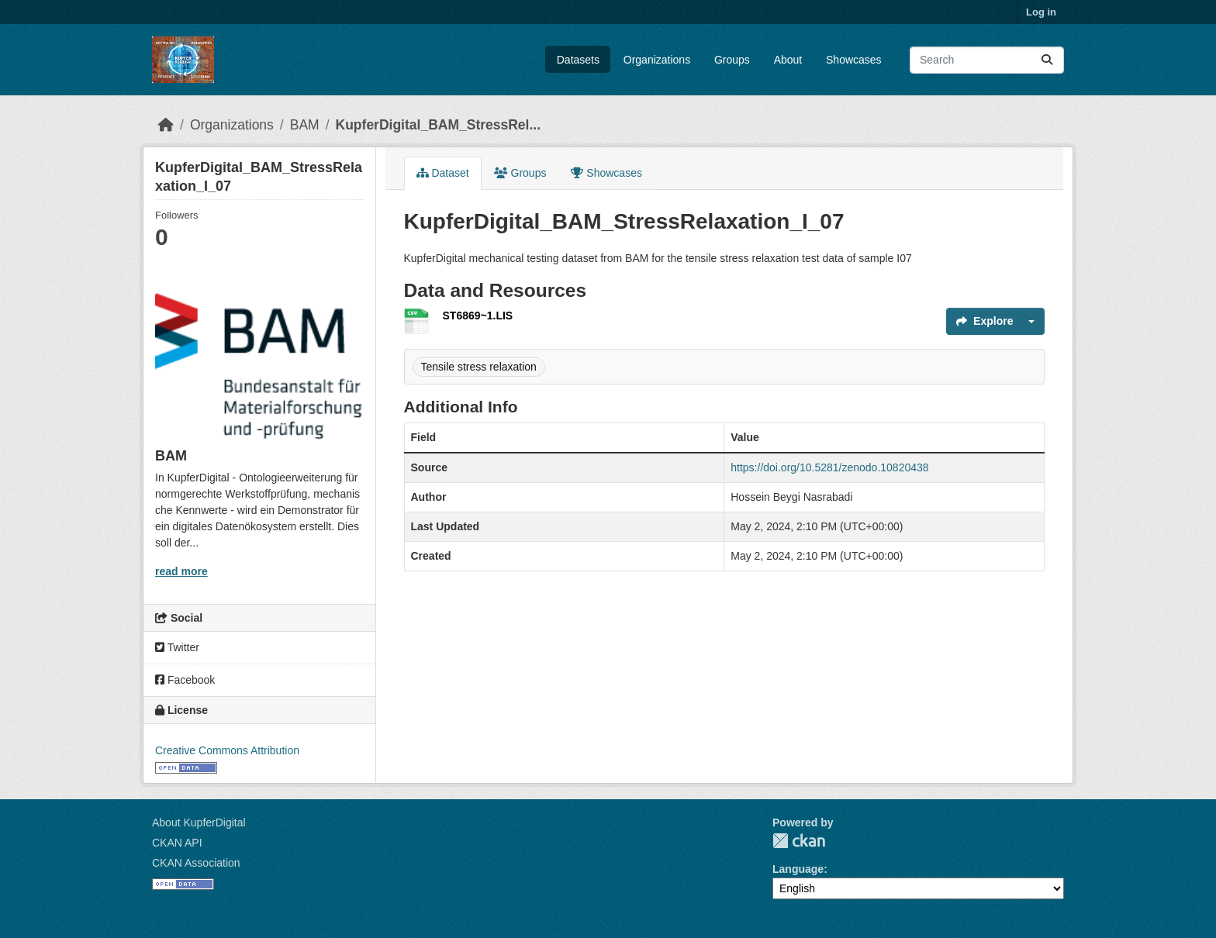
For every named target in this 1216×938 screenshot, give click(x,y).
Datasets (578, 59)
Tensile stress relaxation (479, 366)
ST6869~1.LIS (478, 315)
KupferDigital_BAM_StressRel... (438, 125)
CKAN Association (196, 863)
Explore (984, 321)
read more (181, 571)
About (788, 59)
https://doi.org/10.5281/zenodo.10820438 (829, 467)
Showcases (854, 59)
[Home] (166, 125)
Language (798, 869)
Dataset (442, 173)
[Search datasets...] (987, 60)
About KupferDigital (199, 822)
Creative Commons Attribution (227, 750)
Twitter (177, 647)
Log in (1041, 12)
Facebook (185, 680)
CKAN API (177, 842)
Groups (732, 59)
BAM (305, 125)
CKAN (798, 841)
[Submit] (1046, 60)
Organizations (657, 59)
